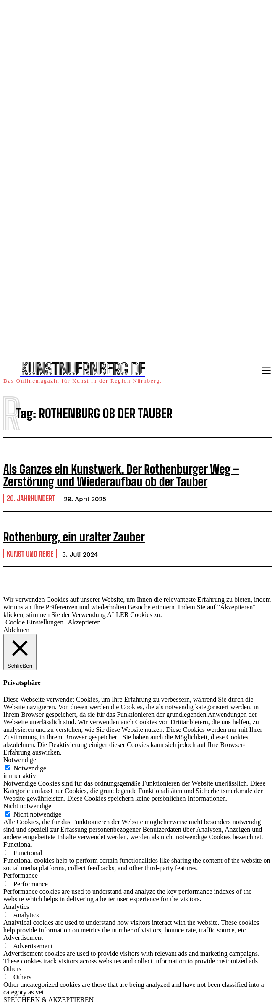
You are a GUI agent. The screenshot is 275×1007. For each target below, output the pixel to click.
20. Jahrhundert (31, 498)
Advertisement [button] (23, 937)
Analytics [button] (16, 906)
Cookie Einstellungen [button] (34, 622)
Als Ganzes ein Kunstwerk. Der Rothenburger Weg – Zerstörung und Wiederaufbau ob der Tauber (121, 475)
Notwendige (29, 768)
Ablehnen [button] (16, 629)
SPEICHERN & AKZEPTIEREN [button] (48, 999)
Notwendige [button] (19, 759)
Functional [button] (17, 844)
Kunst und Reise (30, 553)
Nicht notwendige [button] (27, 805)
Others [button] (12, 968)
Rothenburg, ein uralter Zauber (74, 537)
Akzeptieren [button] (84, 622)
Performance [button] (20, 875)
